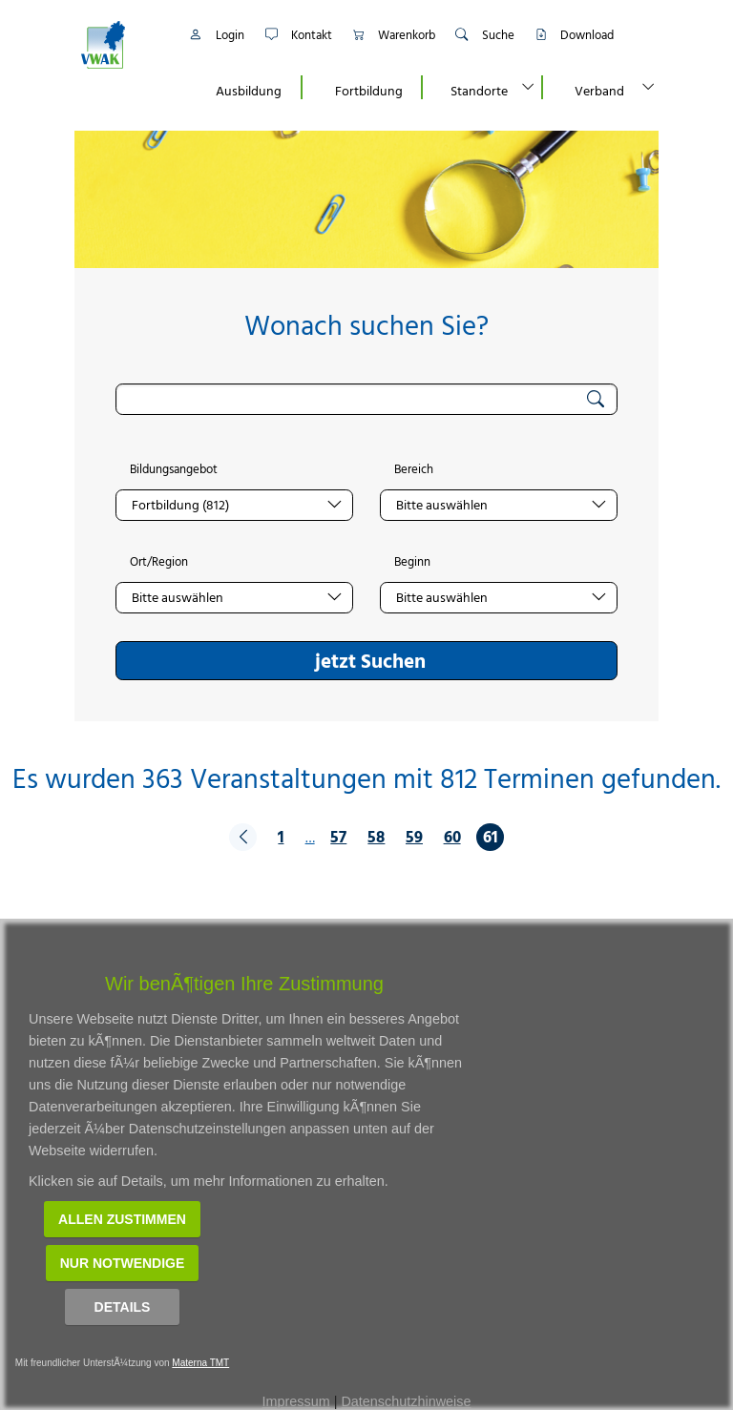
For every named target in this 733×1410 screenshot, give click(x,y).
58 (376, 836)
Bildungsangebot (174, 469)
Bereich (413, 469)
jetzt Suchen (370, 660)
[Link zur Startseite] (123, 45)
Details (122, 1307)
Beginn (412, 562)
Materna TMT (200, 1363)
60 (452, 836)
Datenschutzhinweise (406, 1401)
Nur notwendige (122, 1263)
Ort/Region (159, 562)
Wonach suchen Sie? (366, 324)
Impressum (296, 1401)
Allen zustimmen (122, 1219)
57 (338, 836)
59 (414, 836)
